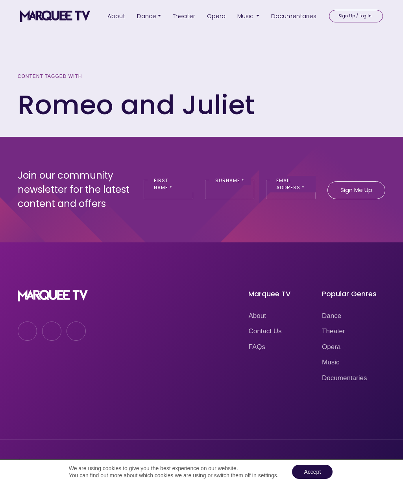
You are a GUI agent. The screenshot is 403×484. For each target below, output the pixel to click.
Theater (333, 331)
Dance (331, 316)
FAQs (256, 347)
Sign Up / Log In (355, 16)
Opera (331, 347)
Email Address (290, 184)
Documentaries (344, 378)
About (257, 316)
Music (330, 362)
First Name (163, 184)
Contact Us (264, 331)
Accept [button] (312, 472)
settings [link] (267, 475)
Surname (229, 180)
